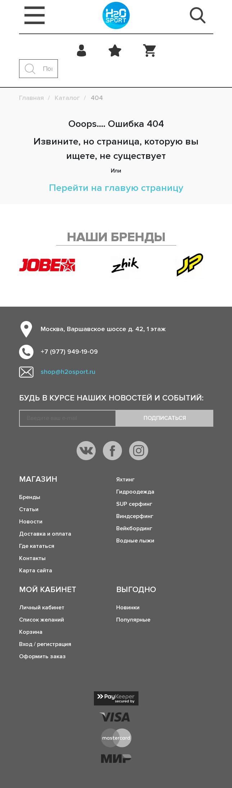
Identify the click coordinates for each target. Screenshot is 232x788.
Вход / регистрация (45, 644)
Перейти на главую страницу (116, 188)
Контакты (32, 558)
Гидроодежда (135, 491)
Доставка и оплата (45, 533)
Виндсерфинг (134, 516)
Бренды (29, 497)
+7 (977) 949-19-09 (69, 352)
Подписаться (165, 418)
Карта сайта (35, 570)
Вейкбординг (134, 528)
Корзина (30, 632)
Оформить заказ (42, 656)
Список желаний (41, 619)
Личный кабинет (41, 607)
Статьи (28, 509)
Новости (30, 521)
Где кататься (36, 546)
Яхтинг (125, 479)
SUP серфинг (134, 504)
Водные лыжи (135, 540)
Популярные (133, 619)
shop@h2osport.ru (68, 372)
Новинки (128, 607)
